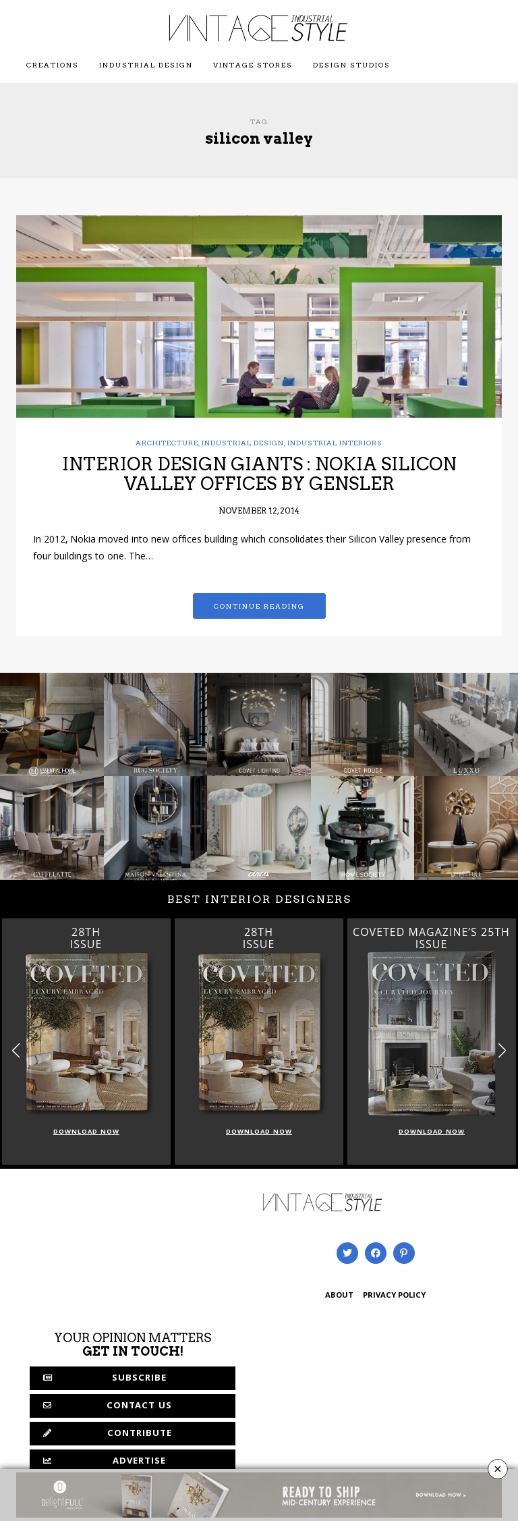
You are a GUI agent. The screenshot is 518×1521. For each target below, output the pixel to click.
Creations (52, 65)
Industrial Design (146, 65)
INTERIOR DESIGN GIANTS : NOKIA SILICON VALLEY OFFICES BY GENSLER (259, 473)
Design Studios (352, 65)
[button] (502, 1051)
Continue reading (259, 606)
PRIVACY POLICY (394, 1296)
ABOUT (339, 1296)
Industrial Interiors (334, 443)
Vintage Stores (253, 65)
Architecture (167, 443)
